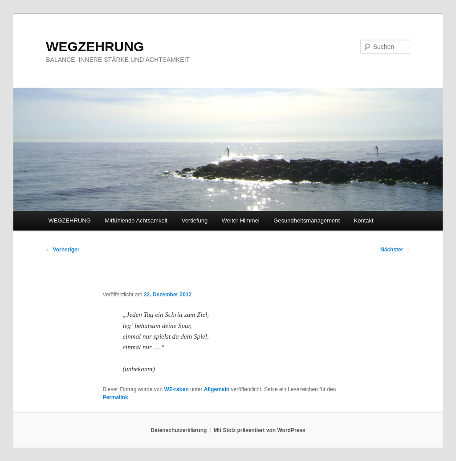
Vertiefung (195, 220)
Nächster (395, 250)
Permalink (115, 397)
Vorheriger (62, 250)
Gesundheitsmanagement (306, 220)
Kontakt (364, 220)
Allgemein (216, 389)
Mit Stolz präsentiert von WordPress (259, 430)
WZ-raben (176, 389)
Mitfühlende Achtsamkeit (136, 220)
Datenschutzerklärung (179, 430)
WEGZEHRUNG (95, 46)
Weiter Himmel (241, 220)
